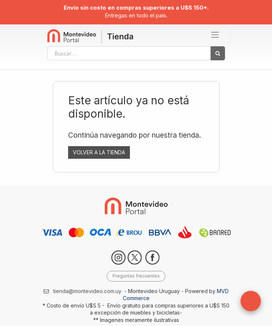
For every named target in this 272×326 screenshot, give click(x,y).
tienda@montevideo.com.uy (87, 291)
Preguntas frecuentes (136, 276)
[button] (251, 301)
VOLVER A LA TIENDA (99, 152)
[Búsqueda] (218, 53)
